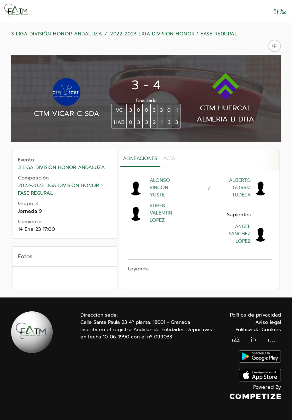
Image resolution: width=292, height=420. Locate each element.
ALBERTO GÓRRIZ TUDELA (240, 188)
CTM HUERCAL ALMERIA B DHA (225, 113)
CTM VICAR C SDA (66, 113)
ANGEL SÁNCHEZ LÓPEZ (240, 234)
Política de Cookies (258, 329)
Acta (169, 158)
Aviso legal (268, 322)
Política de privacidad (255, 315)
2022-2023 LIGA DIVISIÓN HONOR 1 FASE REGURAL (173, 34)
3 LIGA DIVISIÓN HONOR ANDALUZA (56, 34)
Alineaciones (140, 158)
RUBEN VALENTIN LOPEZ (161, 213)
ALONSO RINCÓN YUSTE (160, 188)
